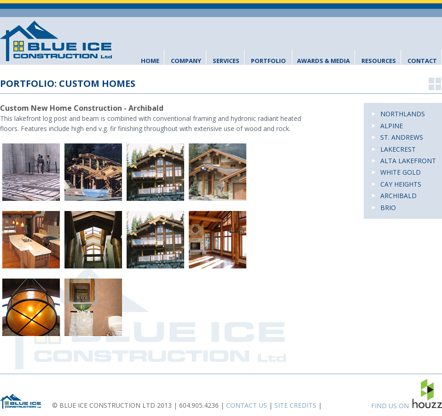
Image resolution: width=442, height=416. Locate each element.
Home (150, 61)
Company (186, 61)
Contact (422, 61)
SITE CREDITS (295, 405)
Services (226, 61)
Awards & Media (323, 61)
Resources (378, 61)
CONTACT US (246, 405)
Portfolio (268, 61)
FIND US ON (406, 394)
